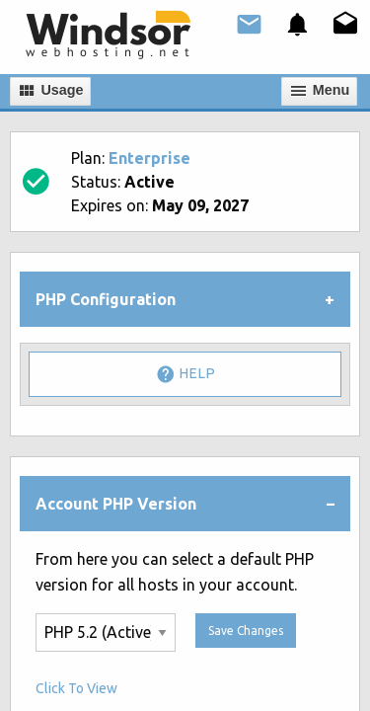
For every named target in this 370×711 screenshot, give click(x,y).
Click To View (76, 688)
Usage (50, 91)
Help (185, 374)
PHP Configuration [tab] (106, 299)
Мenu (319, 91)
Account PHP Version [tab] (116, 504)
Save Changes (245, 630)
